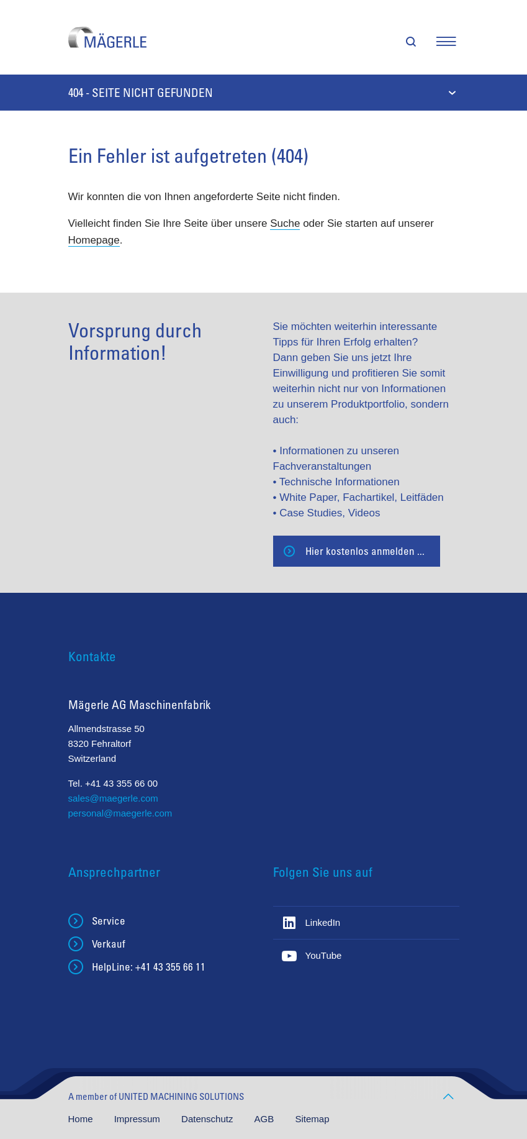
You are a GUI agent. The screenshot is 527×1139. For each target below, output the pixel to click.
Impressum (138, 1119)
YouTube (323, 955)
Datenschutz (208, 1119)
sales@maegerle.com (113, 798)
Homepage (94, 240)
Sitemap (312, 1119)
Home (82, 1119)
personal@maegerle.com (120, 813)
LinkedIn (323, 922)
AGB (265, 1119)
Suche (285, 223)
